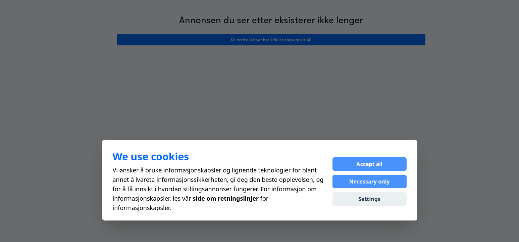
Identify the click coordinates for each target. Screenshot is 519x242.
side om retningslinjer (226, 198)
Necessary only (369, 181)
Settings (369, 199)
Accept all (369, 164)
